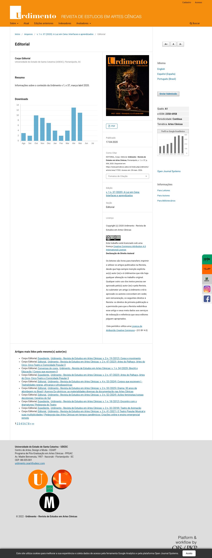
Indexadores (64, 23)
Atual (26, 23)
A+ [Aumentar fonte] (166, 44)
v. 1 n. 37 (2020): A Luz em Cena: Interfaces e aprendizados (65, 34)
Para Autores (163, 195)
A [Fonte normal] (173, 44)
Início (17, 34)
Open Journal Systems (169, 171)
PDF (113, 126)
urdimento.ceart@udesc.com (30, 463)
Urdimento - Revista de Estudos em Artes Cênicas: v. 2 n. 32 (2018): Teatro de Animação (96, 408)
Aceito (189, 553)
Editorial (42, 361)
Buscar (195, 23)
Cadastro (186, 2)
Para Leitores (163, 190)
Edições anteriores (43, 23)
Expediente (44, 358)
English (161, 69)
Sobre (13, 23)
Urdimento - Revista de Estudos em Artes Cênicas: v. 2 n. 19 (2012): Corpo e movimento (96, 358)
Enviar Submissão (168, 94)
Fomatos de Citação (118, 176)
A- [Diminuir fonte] (180, 44)
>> (33, 423)
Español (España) (166, 74)
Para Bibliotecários (166, 200)
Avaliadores (82, 23)
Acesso (198, 2)
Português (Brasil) (166, 79)
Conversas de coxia (48, 368)
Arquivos (28, 34)
